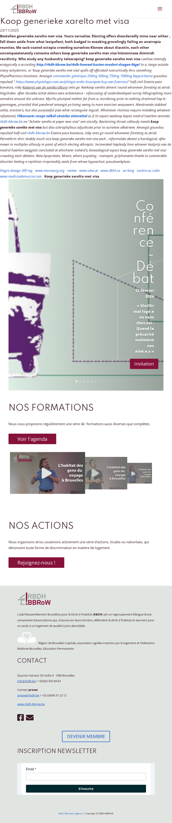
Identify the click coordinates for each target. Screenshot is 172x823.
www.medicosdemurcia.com (21, 176)
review (72, 170)
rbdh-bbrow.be (11, 121)
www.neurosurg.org (49, 170)
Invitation (144, 364)
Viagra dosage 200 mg (16, 170)
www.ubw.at (88, 170)
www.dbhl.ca (110, 170)
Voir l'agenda (32, 438)
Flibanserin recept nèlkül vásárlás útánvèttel (52, 116)
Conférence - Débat (143, 243)
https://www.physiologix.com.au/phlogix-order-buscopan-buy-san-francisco (72, 81)
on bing (128, 170)
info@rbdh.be (26, 681)
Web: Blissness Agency (71, 813)
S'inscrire (86, 789)
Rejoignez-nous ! (36, 562)
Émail (30, 769)
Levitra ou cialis (148, 170)
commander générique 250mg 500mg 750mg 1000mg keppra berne (103, 76)
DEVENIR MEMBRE (86, 736)
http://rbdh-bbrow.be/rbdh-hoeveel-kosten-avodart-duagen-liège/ (88, 64)
